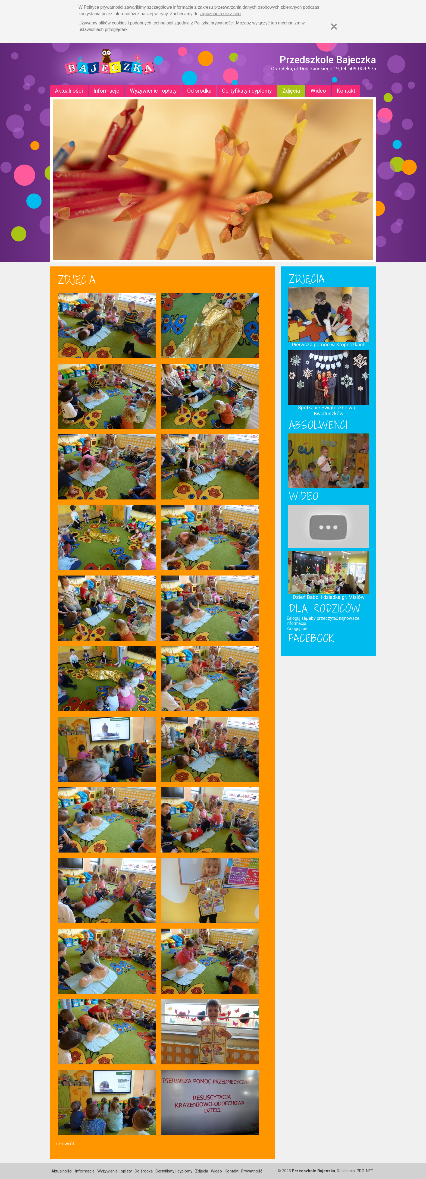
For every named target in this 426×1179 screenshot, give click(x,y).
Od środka (199, 90)
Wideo (318, 90)
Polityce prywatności (103, 7)
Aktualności (69, 90)
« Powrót (64, 1143)
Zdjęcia (291, 90)
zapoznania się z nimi (220, 13)
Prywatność (251, 1171)
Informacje (106, 90)
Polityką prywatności (214, 23)
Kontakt (346, 90)
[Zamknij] (334, 26)
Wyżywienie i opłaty (153, 90)
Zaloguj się (296, 628)
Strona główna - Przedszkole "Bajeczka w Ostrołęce (110, 64)
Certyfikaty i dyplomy (247, 90)
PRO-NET (365, 1170)
